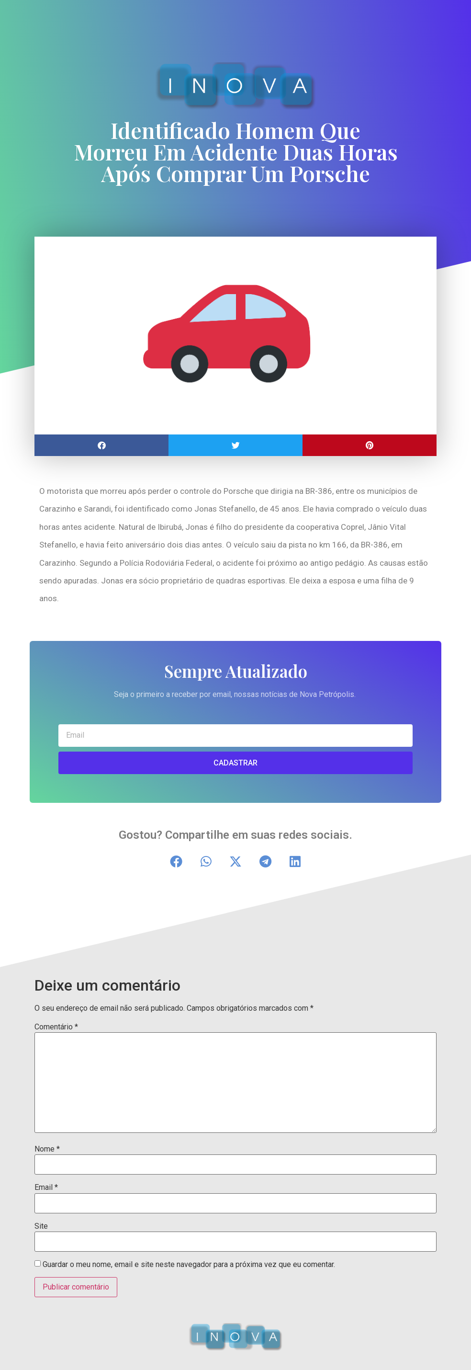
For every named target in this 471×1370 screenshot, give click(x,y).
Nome (47, 1149)
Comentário (56, 1027)
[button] (101, 445)
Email (46, 1187)
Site (41, 1226)
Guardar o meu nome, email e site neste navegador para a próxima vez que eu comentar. (189, 1264)
